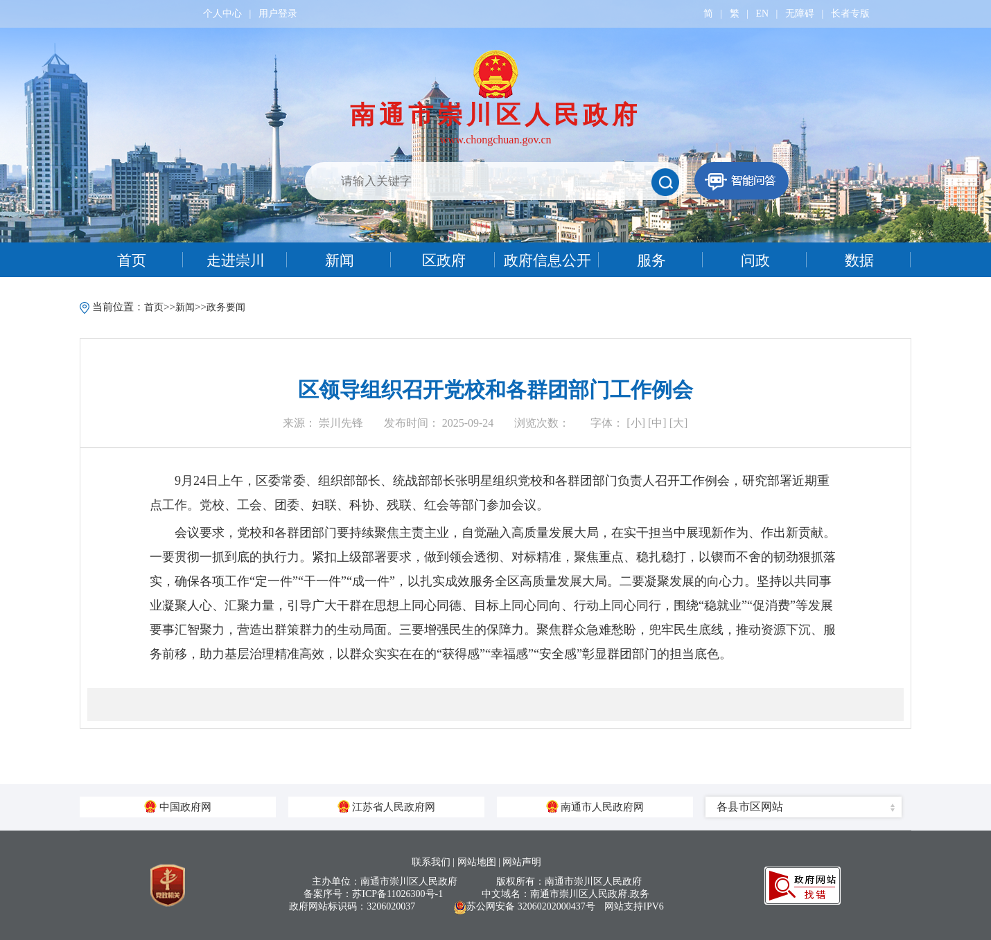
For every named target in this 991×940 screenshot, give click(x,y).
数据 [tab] (859, 260)
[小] (635, 423)
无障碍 (799, 13)
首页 (154, 307)
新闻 (185, 307)
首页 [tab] (131, 260)
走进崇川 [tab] (236, 260)
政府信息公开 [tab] (547, 260)
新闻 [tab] (339, 260)
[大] (678, 423)
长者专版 (850, 13)
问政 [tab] (755, 260)
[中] (657, 423)
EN (762, 13)
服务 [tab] (651, 260)
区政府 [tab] (444, 260)
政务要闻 (226, 307)
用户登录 (277, 13)
